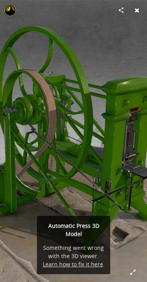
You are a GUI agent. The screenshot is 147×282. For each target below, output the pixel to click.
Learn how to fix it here (73, 264)
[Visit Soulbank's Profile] (10, 10)
